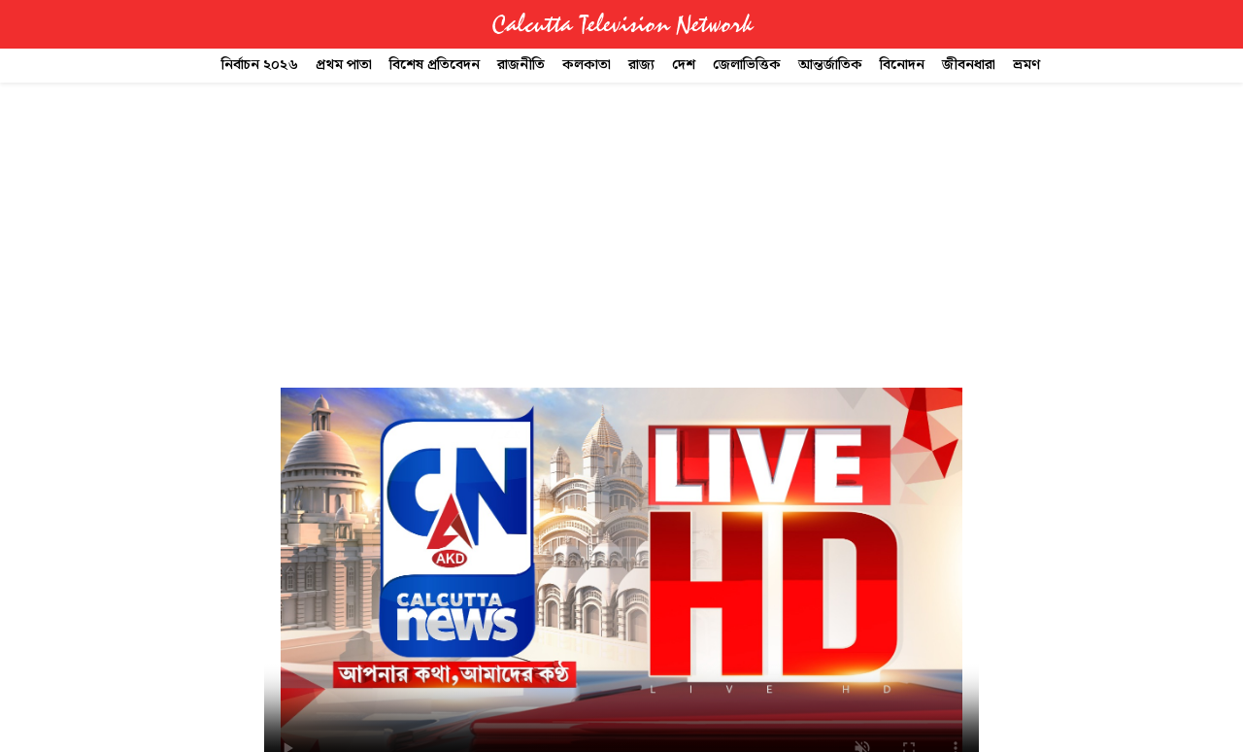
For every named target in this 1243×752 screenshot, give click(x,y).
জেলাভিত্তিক (747, 65)
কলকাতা (586, 65)
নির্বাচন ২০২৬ (259, 65)
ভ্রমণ (1026, 65)
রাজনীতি (521, 65)
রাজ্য (641, 65)
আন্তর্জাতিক (830, 65)
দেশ (683, 65)
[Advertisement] (621, 227)
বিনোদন (902, 65)
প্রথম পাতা (344, 65)
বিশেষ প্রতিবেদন (434, 65)
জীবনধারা (968, 65)
